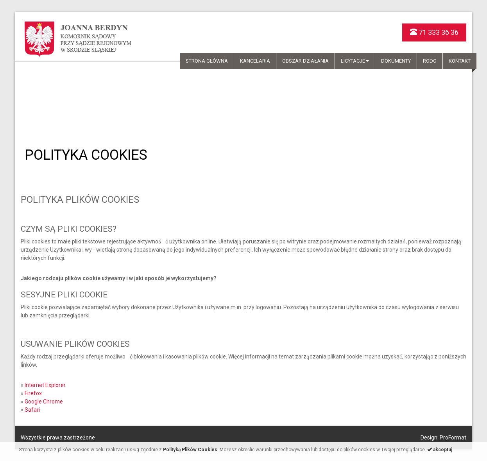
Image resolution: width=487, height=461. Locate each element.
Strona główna (207, 61)
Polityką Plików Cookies (190, 449)
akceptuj (439, 449)
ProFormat (453, 437)
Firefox (33, 393)
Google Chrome (44, 401)
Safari (32, 410)
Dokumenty (396, 61)
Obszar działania (305, 61)
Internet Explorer (45, 385)
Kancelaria (255, 61)
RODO (430, 61)
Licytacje (355, 61)
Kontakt (460, 61)
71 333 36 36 (434, 32)
